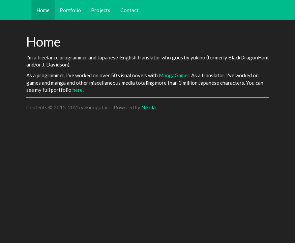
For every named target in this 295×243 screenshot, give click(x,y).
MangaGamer (174, 75)
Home (45, 9)
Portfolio (70, 10)
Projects (100, 10)
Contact (129, 10)
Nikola (148, 107)
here (77, 90)
